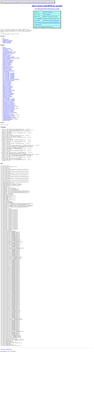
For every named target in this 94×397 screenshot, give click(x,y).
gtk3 (4, 39)
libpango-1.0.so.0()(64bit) (8, 103)
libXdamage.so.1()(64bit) (8, 63)
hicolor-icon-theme (6, 56)
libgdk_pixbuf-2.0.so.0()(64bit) (9, 91)
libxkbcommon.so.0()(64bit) (8, 112)
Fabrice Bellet (3, 395)
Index (2, 1)
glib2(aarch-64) (6, 54)
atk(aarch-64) (5, 50)
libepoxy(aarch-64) (6, 85)
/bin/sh (4, 48)
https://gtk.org (38, 24)
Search (52, 1)
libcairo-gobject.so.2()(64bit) (8, 81)
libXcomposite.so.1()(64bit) (8, 61)
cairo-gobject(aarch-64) (7, 52)
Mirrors (46, 1)
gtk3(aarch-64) (6, 40)
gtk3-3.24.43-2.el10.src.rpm (53, 20)
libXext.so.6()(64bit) (7, 64)
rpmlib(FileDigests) (6, 117)
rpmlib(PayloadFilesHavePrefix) (9, 118)
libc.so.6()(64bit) (6, 73)
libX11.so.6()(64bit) (7, 60)
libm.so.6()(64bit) (6, 98)
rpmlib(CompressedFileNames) (9, 115)
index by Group (8, 1)
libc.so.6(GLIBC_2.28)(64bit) (8, 76)
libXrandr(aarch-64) (7, 68)
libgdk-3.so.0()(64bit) (7, 42)
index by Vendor (24, 1)
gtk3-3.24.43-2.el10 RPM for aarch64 (47, 6)
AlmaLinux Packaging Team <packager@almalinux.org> (49, 22)
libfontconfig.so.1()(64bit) (8, 88)
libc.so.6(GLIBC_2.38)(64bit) (8, 79)
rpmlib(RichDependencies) (8, 120)
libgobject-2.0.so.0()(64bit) (8, 95)
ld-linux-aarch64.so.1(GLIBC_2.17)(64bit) (11, 59)
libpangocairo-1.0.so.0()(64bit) (9, 104)
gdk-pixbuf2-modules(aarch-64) (9, 53)
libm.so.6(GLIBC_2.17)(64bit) (9, 99)
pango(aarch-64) (6, 114)
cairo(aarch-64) (6, 51)
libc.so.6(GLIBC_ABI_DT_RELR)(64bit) (11, 80)
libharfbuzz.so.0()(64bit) (7, 97)
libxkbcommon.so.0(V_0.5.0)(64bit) (10, 113)
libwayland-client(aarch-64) (8, 107)
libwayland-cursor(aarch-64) (8, 109)
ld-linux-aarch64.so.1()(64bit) (8, 58)
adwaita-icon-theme (6, 49)
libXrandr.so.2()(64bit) (7, 69)
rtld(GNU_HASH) (6, 121)
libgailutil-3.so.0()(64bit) (7, 41)
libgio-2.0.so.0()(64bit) (7, 92)
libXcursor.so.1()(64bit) (7, 62)
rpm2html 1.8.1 (9, 393)
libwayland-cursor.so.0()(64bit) (9, 110)
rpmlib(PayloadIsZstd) (7, 119)
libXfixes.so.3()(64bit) (7, 65)
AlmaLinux (50, 12)
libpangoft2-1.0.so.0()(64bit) (8, 105)
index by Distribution (16, 1)
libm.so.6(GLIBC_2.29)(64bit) (9, 100)
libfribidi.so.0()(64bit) (7, 89)
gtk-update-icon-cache (7, 55)
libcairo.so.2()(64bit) (7, 82)
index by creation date (32, 1)
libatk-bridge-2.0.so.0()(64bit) (8, 71)
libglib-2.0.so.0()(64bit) (7, 93)
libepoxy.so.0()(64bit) (7, 86)
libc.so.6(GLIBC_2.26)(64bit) (8, 75)
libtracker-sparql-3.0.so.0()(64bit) (9, 106)
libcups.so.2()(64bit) (7, 84)
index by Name (41, 1)
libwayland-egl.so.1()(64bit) (8, 111)
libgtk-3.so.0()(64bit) (7, 43)
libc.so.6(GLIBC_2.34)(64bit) (8, 78)
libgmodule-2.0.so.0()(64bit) (8, 94)
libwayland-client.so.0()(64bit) (9, 108)
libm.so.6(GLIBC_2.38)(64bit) (9, 102)
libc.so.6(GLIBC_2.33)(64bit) (8, 77)
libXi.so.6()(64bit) (6, 66)
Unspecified (39, 18)
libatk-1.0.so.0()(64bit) (7, 70)
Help (49, 1)
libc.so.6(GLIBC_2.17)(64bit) (8, 74)
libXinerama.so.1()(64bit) (8, 67)
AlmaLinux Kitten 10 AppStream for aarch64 (48, 8)
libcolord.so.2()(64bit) (7, 83)
